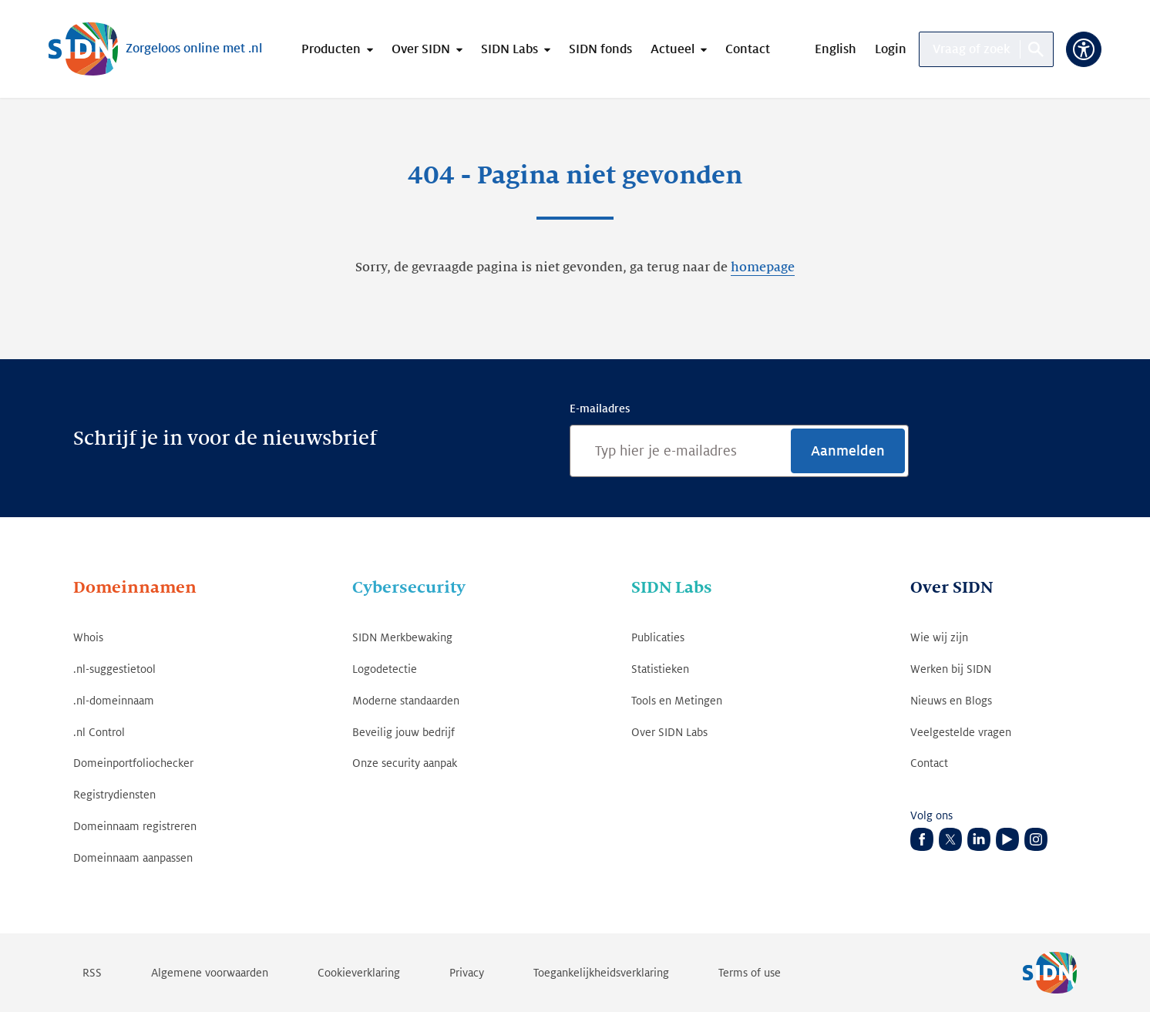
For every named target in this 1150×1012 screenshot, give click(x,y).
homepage (763, 267)
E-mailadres (600, 408)
